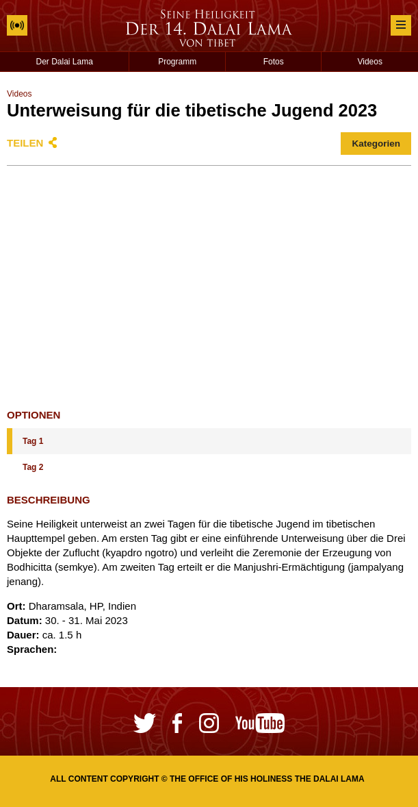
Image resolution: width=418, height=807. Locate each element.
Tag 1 (33, 441)
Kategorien (376, 143)
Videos (369, 61)
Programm (177, 61)
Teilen (25, 143)
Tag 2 (33, 467)
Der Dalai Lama (64, 61)
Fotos (273, 61)
